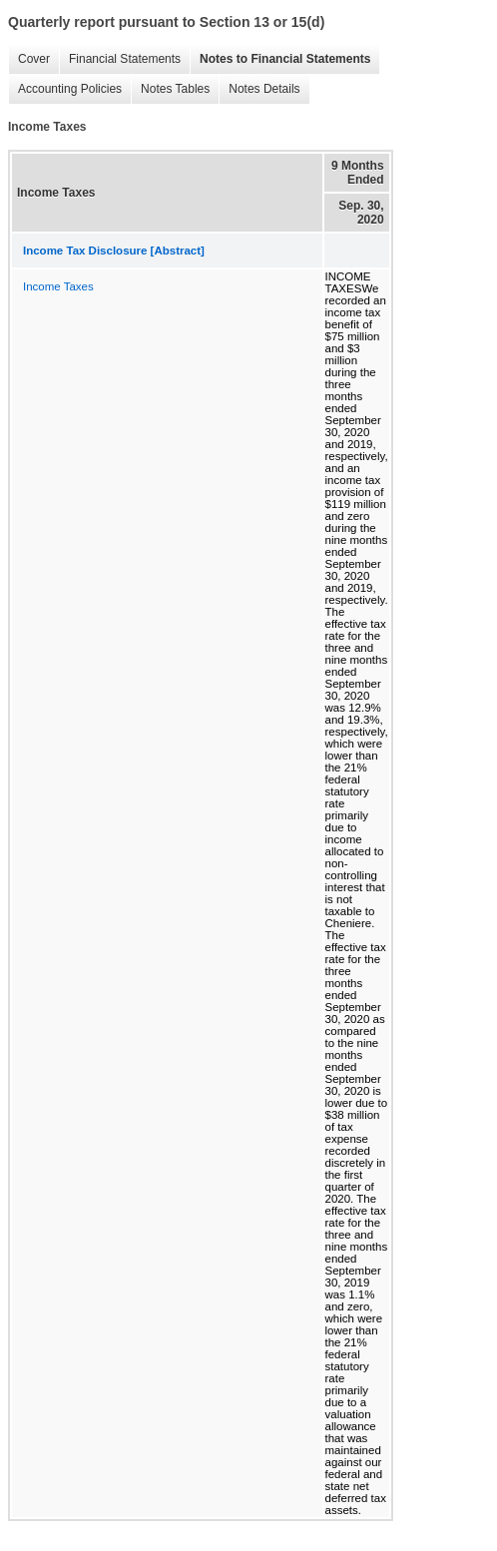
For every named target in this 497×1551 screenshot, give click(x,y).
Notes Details (264, 89)
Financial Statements (125, 59)
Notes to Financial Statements (285, 59)
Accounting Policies (70, 89)
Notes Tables (175, 89)
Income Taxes (58, 286)
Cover (34, 59)
